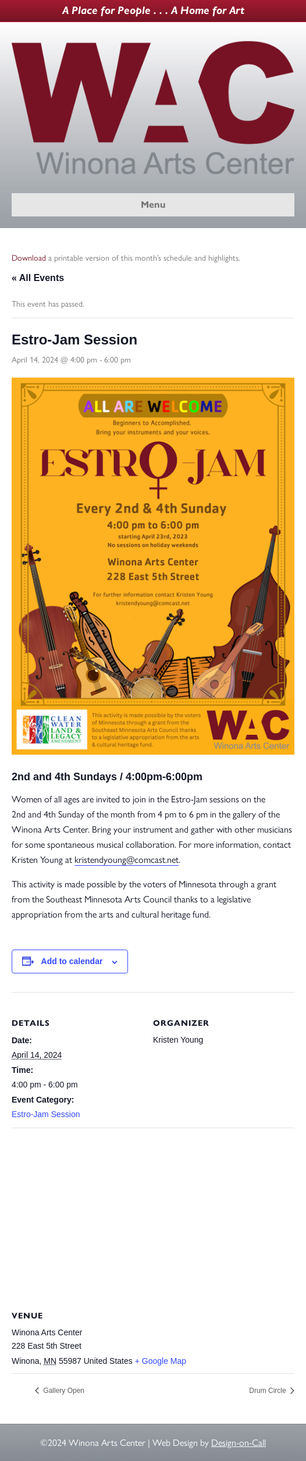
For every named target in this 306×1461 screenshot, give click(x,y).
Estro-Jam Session (46, 1114)
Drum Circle (268, 1391)
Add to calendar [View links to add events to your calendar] (72, 961)
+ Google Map (160, 1361)
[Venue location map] (153, 1212)
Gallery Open (62, 1391)
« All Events (38, 278)
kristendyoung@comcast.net (126, 859)
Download (29, 258)
